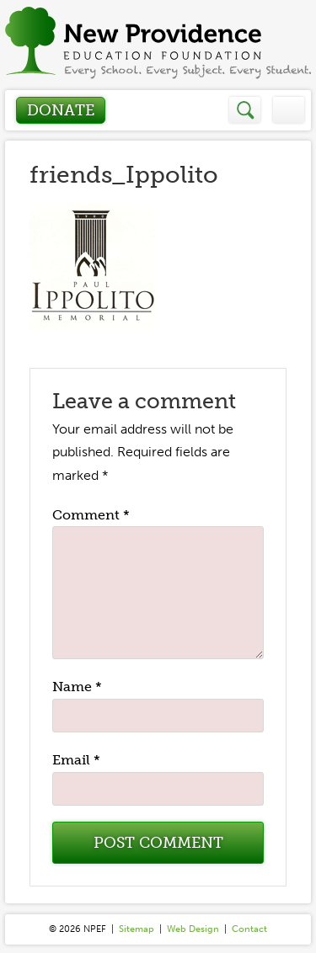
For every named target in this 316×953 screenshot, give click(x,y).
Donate (60, 110)
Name (77, 687)
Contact (249, 929)
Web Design (193, 929)
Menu (288, 110)
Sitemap (136, 929)
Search (245, 110)
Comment (91, 515)
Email (76, 760)
